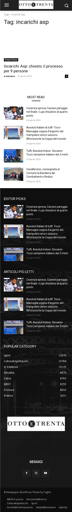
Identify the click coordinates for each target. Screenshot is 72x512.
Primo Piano (11, 59)
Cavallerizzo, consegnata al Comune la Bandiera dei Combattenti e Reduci (43, 173)
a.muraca (9, 76)
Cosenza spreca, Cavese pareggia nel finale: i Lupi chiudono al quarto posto (47, 112)
